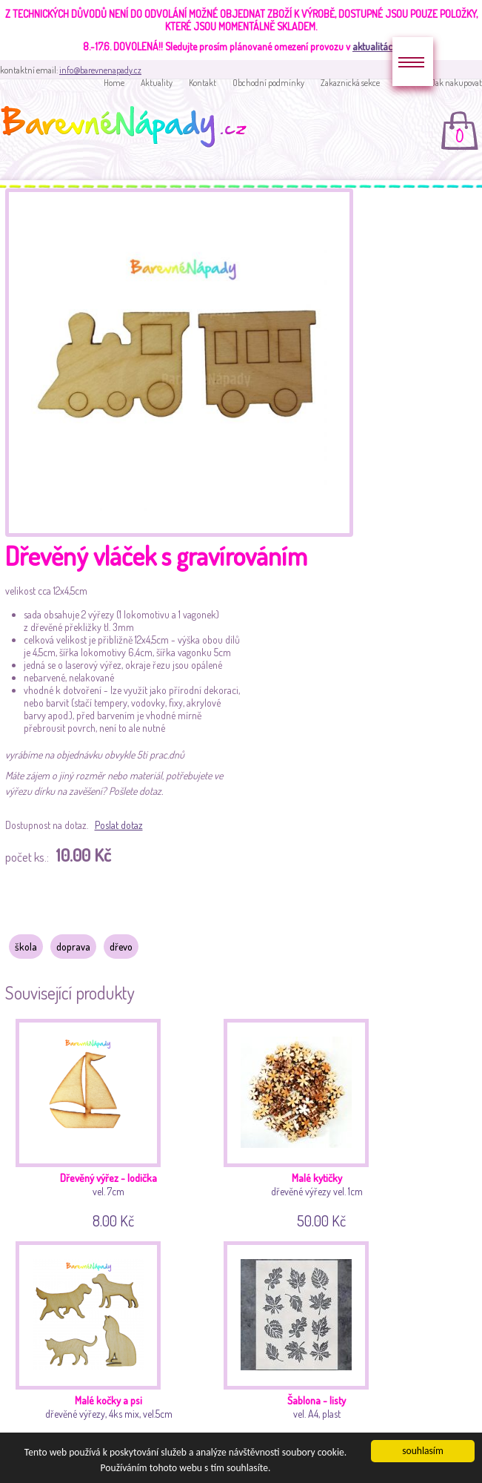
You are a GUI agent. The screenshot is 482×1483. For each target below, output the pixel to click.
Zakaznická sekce (350, 82)
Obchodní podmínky (268, 82)
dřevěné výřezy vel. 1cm (319, 1121)
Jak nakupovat (456, 82)
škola (26, 946)
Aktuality (157, 82)
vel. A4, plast (319, 1344)
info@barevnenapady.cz (100, 70)
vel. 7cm (111, 1121)
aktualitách (375, 46)
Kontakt (202, 82)
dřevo (121, 946)
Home (114, 82)
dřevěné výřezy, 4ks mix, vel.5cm (111, 1344)
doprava (73, 946)
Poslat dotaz (119, 825)
